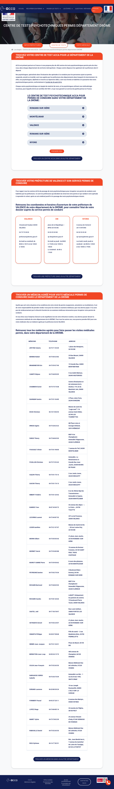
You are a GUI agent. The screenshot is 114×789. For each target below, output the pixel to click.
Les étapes (67, 8)
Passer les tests (53, 8)
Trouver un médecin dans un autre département (57, 759)
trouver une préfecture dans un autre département (57, 276)
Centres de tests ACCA (30, 49)
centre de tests (59, 45)
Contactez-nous (84, 782)
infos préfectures (32, 45)
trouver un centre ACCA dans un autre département (57, 159)
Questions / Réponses (83, 8)
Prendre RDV (96, 10)
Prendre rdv (56, 151)
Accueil (21, 8)
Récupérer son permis (34, 8)
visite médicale (83, 45)
